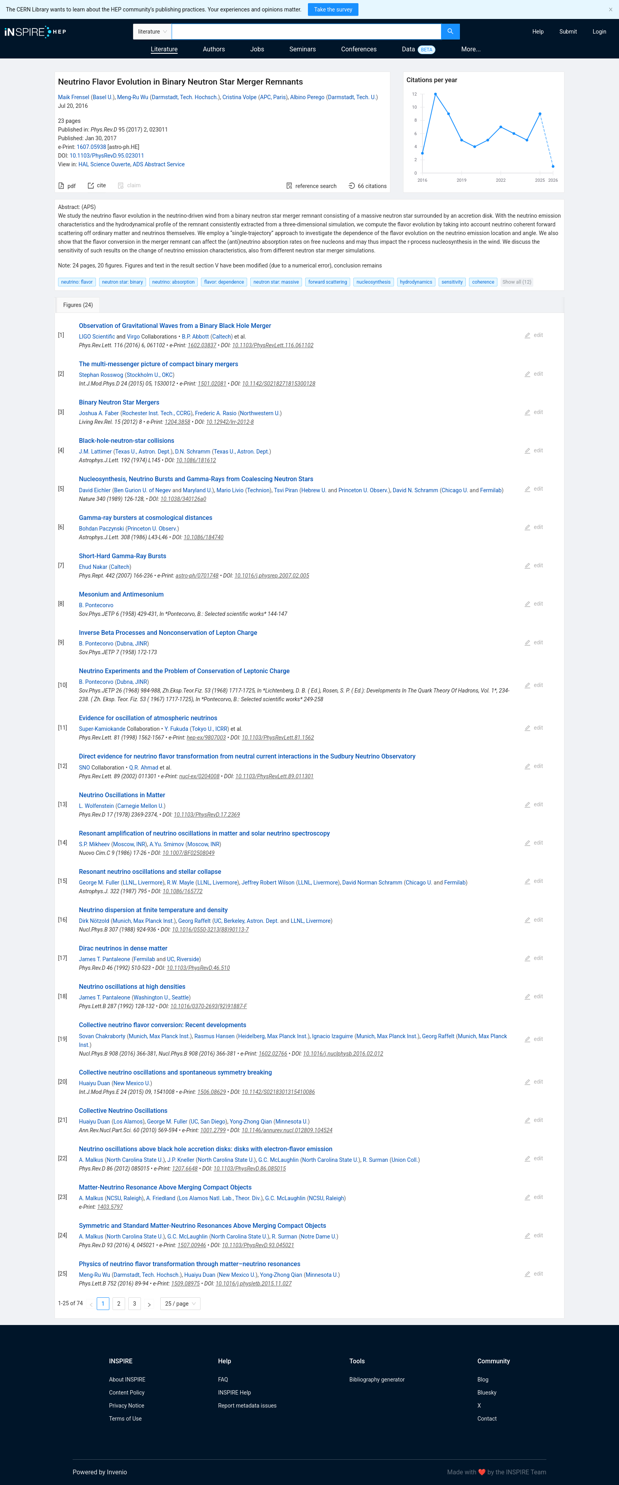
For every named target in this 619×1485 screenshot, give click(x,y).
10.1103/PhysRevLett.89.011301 (274, 776)
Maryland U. (197, 490)
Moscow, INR (129, 844)
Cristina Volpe (239, 97)
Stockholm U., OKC (150, 375)
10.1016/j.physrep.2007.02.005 (271, 575)
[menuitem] (538, 31)
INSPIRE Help (234, 1392)
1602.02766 (273, 1053)
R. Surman (375, 1160)
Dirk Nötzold (94, 921)
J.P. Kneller (180, 1160)
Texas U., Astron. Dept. (143, 451)
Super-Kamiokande (102, 729)
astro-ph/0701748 (197, 575)
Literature (164, 49)
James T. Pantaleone (104, 959)
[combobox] (306, 32)
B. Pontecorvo (96, 605)
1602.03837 (202, 345)
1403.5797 (110, 1207)
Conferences (359, 49)
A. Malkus (91, 1160)
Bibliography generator (377, 1379)
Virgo (133, 336)
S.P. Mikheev (94, 844)
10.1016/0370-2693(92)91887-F (209, 1006)
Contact (487, 1418)
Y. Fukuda (176, 729)
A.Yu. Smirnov (167, 844)
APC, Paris (273, 97)
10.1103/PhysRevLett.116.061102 (272, 345)
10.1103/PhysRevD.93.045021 (258, 1245)
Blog (482, 1379)
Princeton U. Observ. (363, 490)
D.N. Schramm (192, 451)
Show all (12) (517, 282)
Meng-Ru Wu (132, 97)
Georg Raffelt (194, 921)
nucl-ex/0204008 (199, 776)
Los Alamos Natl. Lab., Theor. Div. (220, 1198)
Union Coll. (405, 1160)
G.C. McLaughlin (278, 1160)
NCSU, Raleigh (124, 1198)
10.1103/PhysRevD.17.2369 (207, 814)
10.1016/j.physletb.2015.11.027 (253, 1283)
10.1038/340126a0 (183, 499)
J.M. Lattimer (95, 451)
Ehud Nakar (93, 567)
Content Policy (126, 1392)
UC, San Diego (208, 1121)
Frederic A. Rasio (215, 413)
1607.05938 (91, 147)
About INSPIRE (127, 1379)
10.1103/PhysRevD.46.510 (198, 968)
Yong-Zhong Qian (251, 1121)
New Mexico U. (132, 1083)
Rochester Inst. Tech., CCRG (156, 413)
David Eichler (95, 490)
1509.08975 (185, 1283)
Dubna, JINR (132, 643)
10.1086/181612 (196, 460)
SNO (84, 767)
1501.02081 (212, 383)
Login (599, 31)
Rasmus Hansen (214, 1036)
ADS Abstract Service (159, 164)
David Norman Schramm (372, 882)
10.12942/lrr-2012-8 (230, 422)
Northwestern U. (260, 413)
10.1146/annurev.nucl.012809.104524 (287, 1130)
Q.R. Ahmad (143, 767)
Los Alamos (128, 1121)
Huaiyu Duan (94, 1083)
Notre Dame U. (318, 1236)
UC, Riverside (183, 959)
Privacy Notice (126, 1405)
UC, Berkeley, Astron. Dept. (246, 921)
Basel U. (103, 97)
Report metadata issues (247, 1405)
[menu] (540, 31)
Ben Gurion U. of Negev (142, 490)
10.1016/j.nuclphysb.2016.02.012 (343, 1053)
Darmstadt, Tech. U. (352, 97)
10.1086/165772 (183, 891)
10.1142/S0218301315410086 (278, 1092)
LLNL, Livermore (143, 882)
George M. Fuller (99, 882)
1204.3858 (177, 422)
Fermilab (490, 490)
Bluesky (486, 1392)
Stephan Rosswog (101, 375)
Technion (258, 490)
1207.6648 (185, 1168)
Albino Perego (307, 97)
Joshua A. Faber (99, 413)
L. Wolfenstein (96, 806)
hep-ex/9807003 (206, 737)
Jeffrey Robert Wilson (268, 882)
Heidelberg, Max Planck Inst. (273, 1036)
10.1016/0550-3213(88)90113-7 (210, 929)
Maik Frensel (73, 97)
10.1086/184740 (203, 537)
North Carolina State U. (135, 1160)
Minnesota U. (292, 1121)
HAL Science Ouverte (104, 164)
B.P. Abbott (195, 336)
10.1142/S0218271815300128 (278, 383)
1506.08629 (211, 1092)
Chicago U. (455, 490)
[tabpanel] (309, 816)
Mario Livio (230, 490)
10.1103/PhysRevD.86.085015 (250, 1168)
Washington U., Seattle (161, 997)
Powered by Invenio (100, 1472)
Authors (214, 49)
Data (408, 49)
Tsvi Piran (286, 490)
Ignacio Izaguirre (332, 1036)
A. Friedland (160, 1198)
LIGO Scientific (97, 336)
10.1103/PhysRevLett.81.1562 (278, 737)
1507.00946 (192, 1245)
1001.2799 (213, 1130)
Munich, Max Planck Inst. (143, 921)
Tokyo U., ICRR (209, 729)
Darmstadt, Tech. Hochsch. (185, 97)
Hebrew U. (313, 490)
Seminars (302, 49)
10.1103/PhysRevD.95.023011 (106, 155)
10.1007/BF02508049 (189, 853)
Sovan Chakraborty (102, 1036)
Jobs (257, 49)
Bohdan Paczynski (101, 528)
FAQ (223, 1379)
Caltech (221, 336)
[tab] (80, 305)
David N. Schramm (415, 490)
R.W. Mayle (180, 882)
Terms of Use (125, 1418)
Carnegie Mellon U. (140, 806)
